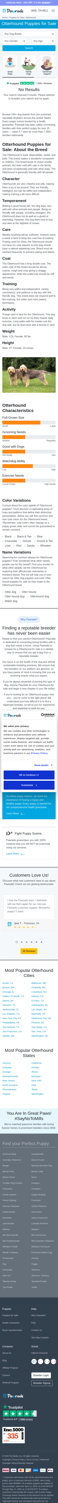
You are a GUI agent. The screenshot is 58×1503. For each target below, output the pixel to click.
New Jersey (8, 1080)
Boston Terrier (9, 1177)
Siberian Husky (9, 1281)
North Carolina (9, 1085)
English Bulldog (38, 1194)
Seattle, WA (8, 1036)
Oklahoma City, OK (41, 1018)
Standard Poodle (39, 1281)
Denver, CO (38, 996)
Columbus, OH (39, 992)
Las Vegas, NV (39, 1009)
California (36, 1063)
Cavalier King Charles (12, 1183)
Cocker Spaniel (9, 1194)
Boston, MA (8, 987)
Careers (6, 1375)
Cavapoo (36, 1183)
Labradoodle (8, 1223)
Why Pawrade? (38, 1315)
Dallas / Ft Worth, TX (13, 996)
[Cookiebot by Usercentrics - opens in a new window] (41, 715)
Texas (35, 1089)
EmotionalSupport (47, 65)
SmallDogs (10, 65)
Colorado (7, 1067)
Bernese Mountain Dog (42, 1165)
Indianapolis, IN (39, 1005)
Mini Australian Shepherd (43, 1241)
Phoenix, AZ (38, 1022)
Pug (4, 1264)
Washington (38, 1094)
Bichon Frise (8, 1171)
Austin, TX (7, 983)
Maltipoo (35, 1229)
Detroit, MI (7, 1000)
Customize (29, 785)
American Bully (9, 1154)
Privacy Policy (18, 1459)
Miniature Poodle (10, 1246)
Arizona (6, 1063)
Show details (41, 765)
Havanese (7, 1218)
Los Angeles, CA (11, 1013)
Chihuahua (7, 1189)
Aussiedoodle (38, 1154)
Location (45, 1337)
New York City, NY (11, 1018)
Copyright (6, 1459)
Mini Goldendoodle (11, 1241)
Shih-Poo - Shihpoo (40, 1275)
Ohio (34, 1085)
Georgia (6, 1071)
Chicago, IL (8, 992)
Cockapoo (36, 1189)
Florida (35, 1067)
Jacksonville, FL (10, 1009)
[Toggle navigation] (52, 11)
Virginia (6, 1094)
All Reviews (29, 951)
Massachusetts (10, 1076)
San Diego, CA (39, 1027)
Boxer (34, 1177)
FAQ (33, 1323)
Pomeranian (8, 1258)
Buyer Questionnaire (12, 1330)
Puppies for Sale (16, 17)
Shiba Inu (36, 1270)
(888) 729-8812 (39, 10)
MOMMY (46, 2)
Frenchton (36, 1200)
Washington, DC (40, 1036)
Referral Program (10, 1382)
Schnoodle (7, 1270)
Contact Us (36, 1330)
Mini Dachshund (39, 1235)
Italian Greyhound (39, 1218)
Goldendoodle (9, 1212)
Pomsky (35, 1258)
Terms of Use (32, 1459)
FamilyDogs (28, 65)
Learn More (15, 813)
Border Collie (37, 1171)
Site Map (35, 1337)
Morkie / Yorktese (10, 1252)
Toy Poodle (8, 1287)
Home (5, 17)
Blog (4, 1360)
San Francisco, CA (12, 1031)
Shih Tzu (7, 1275)
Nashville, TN (38, 1013)
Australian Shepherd (12, 1160)
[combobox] (27, 34)
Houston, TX (8, 1005)
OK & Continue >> (29, 775)
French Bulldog (9, 1200)
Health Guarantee (10, 1323)
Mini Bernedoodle (10, 1235)
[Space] (12, 1395)
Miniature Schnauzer (41, 1246)
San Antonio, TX (10, 1027)
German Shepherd (11, 1206)
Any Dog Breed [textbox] (12, 34)
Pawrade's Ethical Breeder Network (17, 1463)
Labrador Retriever (40, 1223)
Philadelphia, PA (10, 1022)
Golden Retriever (39, 1206)
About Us (6, 1353)
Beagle (6, 1165)
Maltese (6, 1229)
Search (29, 48)
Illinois (35, 1071)
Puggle (35, 1264)
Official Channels (39, 1353)
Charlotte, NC (39, 987)
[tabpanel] (29, 913)
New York (36, 1080)
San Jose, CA (39, 1031)
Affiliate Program (10, 1368)
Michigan (36, 1076)
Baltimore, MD (39, 983)
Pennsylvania (9, 1089)
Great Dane (37, 1212)
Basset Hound (38, 1160)
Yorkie (34, 1287)
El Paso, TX (38, 1000)
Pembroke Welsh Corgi (42, 1252)
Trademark (44, 1459)
